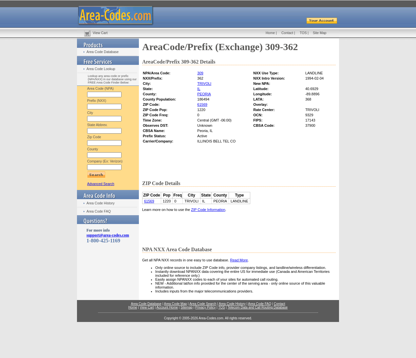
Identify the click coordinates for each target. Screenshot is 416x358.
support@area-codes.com (107, 235)
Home (270, 33)
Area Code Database (102, 52)
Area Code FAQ (98, 211)
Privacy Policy (205, 307)
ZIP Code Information (208, 210)
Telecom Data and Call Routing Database (258, 307)
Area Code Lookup (100, 69)
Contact (287, 33)
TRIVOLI (204, 83)
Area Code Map (175, 304)
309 (200, 73)
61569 (202, 104)
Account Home (167, 307)
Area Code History (100, 203)
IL (198, 89)
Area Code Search (202, 304)
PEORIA (204, 94)
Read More (239, 260)
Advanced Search (100, 184)
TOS (303, 33)
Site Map (319, 33)
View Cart (100, 33)
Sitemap (186, 307)
